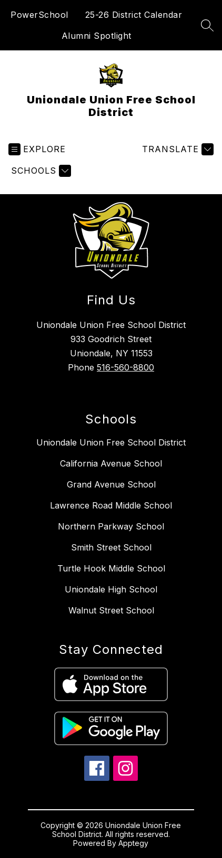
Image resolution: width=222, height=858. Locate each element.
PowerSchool (39, 14)
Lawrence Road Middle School (111, 505)
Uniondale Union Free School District (111, 442)
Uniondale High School (111, 589)
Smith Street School (111, 547)
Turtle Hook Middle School (111, 568)
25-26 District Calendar (134, 14)
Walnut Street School (111, 610)
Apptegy (133, 843)
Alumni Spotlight (97, 35)
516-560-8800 (125, 367)
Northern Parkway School (111, 526)
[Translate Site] (176, 149)
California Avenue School (111, 463)
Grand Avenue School (111, 484)
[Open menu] (37, 149)
